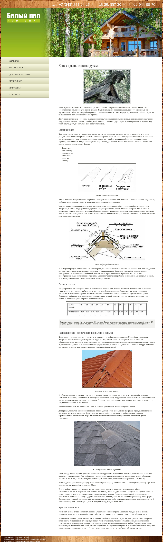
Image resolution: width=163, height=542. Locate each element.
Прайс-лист (16, 81)
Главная (14, 61)
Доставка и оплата (20, 74)
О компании (16, 67)
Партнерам (15, 88)
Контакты (15, 94)
